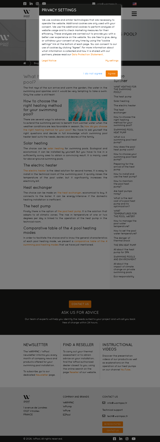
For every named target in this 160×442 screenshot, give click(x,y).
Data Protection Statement (87, 54)
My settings (111, 60)
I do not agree (92, 73)
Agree (112, 73)
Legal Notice (49, 60)
